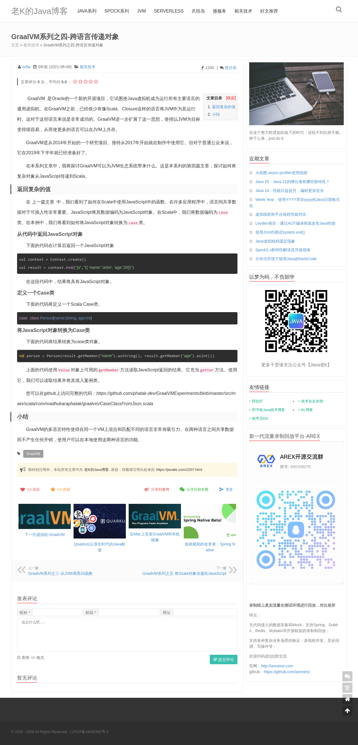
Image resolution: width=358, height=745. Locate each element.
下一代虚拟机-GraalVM (45, 534)
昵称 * (25, 612)
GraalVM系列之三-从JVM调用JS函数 (60, 573)
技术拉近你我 (312, 401)
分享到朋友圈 (193, 489)
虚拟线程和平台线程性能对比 (280, 214)
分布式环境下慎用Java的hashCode (286, 259)
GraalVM (36, 98)
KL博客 (307, 410)
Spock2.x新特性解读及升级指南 (283, 250)
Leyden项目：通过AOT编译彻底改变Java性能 (295, 223)
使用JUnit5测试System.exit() (280, 232)
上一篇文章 (43, 202)
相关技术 (243, 11)
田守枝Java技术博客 (268, 410)
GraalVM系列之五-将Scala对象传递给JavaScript (184, 573)
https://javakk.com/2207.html (179, 469)
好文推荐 (269, 11)
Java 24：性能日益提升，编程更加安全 (289, 190)
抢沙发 (231, 67)
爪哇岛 (198, 11)
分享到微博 (156, 489)
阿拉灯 (257, 401)
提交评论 (223, 659)
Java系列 (86, 11)
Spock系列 (116, 11)
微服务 (220, 11)
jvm (141, 11)
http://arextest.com (277, 666)
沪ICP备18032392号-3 (90, 731)
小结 (216, 114)
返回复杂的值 (223, 107)
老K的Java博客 (39, 11)
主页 (15, 45)
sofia (26, 67)
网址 (167, 612)
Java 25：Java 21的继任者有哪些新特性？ (292, 181)
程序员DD (260, 419)
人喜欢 (29, 489)
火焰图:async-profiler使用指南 (281, 172)
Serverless (168, 11)
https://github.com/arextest (287, 672)
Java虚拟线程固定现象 (275, 241)
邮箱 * (91, 612)
